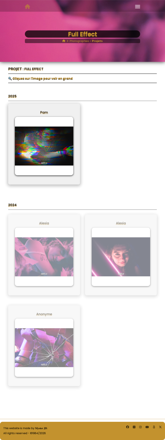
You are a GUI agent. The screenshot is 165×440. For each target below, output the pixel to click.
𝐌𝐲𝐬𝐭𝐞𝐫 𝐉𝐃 (41, 428)
